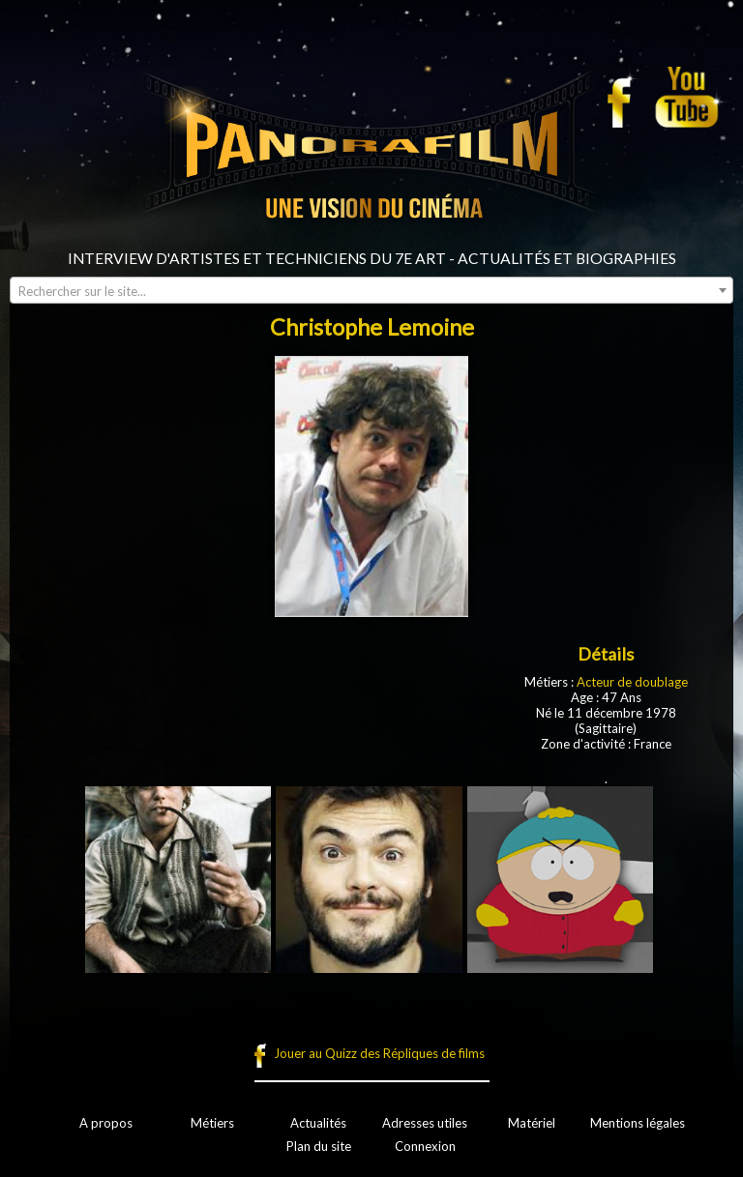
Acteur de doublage (632, 682)
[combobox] (371, 290)
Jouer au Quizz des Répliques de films (379, 1053)
